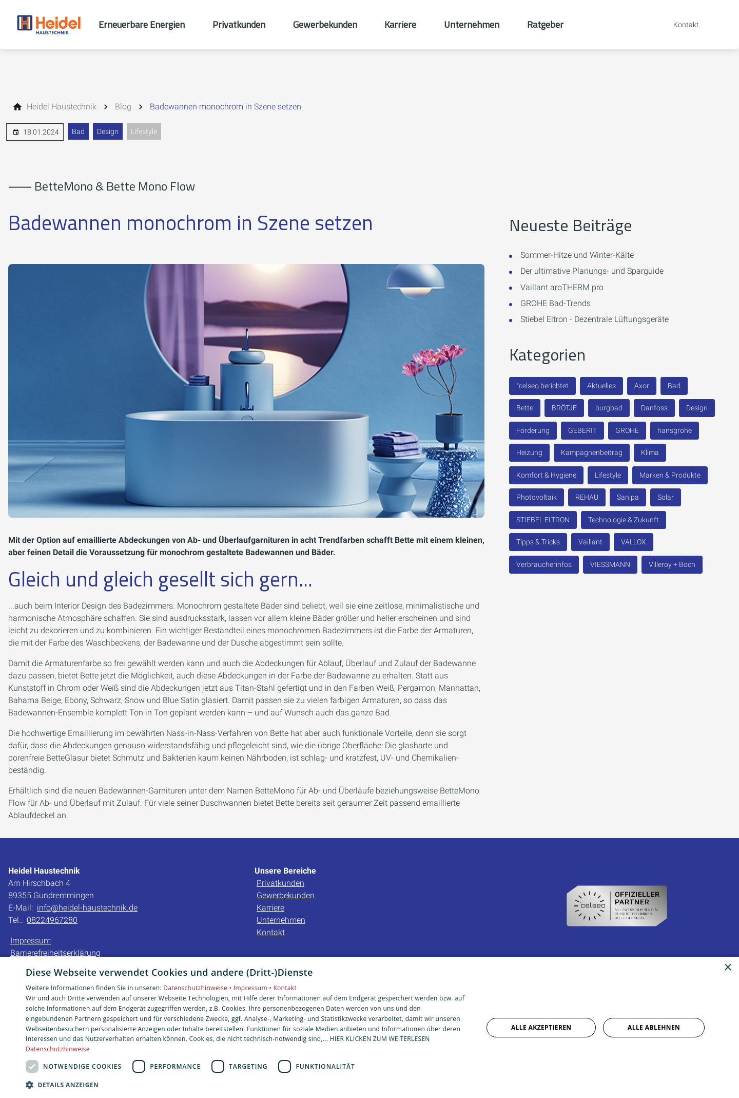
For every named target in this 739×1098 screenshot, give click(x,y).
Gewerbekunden (286, 895)
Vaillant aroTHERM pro (562, 287)
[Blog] (123, 107)
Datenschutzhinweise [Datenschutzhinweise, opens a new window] (58, 1049)
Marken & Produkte (670, 475)
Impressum (30, 940)
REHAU (586, 497)
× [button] (727, 968)
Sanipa (628, 497)
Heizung (529, 452)
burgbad (609, 408)
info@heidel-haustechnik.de (87, 908)
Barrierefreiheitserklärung (55, 953)
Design (108, 131)
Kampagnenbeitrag (592, 452)
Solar (665, 497)
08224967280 (52, 920)
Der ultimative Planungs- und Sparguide (592, 271)
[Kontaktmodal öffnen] (679, 24)
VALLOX (633, 542)
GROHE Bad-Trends (555, 303)
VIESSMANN (610, 564)
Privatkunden (280, 883)
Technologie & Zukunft (623, 520)
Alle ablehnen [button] (654, 1027)
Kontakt (271, 932)
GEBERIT (582, 430)
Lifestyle (144, 131)
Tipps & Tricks (538, 542)
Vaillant (590, 542)
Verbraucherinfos (544, 564)
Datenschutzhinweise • (198, 987)
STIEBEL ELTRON (543, 520)
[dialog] (369, 1027)
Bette (524, 408)
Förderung (533, 430)
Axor (641, 386)
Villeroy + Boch (672, 564)
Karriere (270, 908)
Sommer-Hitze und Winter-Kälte (577, 255)
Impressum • (254, 987)
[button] (248, 1084)
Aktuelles (601, 386)
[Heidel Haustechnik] (61, 107)
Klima (650, 452)
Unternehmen (281, 920)
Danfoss (654, 408)
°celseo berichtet (542, 386)
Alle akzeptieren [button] (541, 1027)
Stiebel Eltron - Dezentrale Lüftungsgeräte (594, 319)
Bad (78, 131)
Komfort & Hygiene (546, 475)
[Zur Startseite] (49, 24)
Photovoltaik (536, 497)
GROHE (627, 430)
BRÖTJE (564, 408)
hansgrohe (674, 430)
